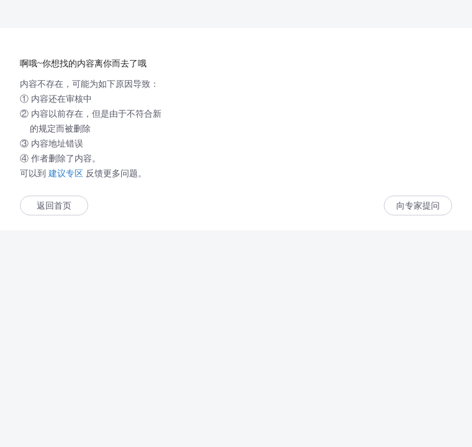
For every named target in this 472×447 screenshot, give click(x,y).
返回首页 (54, 205)
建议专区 (66, 173)
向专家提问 (418, 205)
